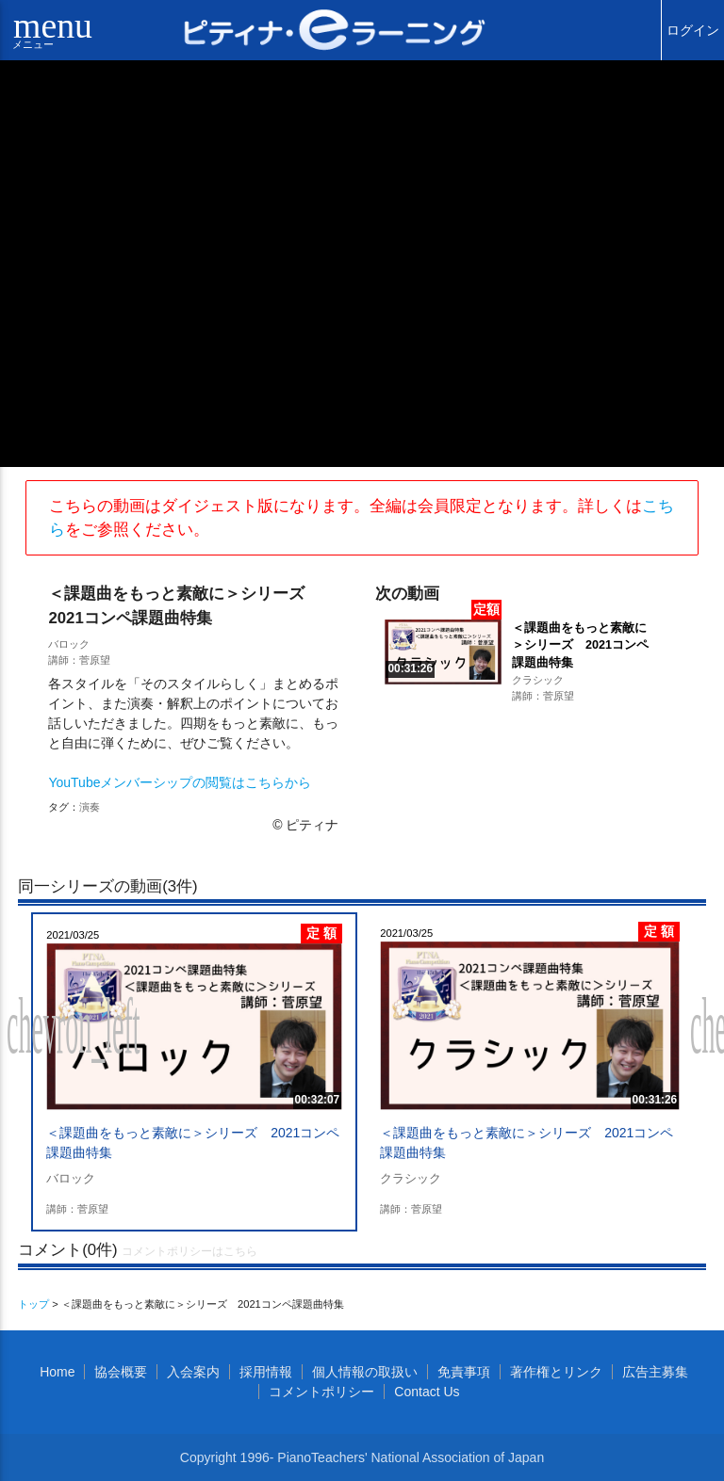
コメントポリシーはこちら (189, 1251)
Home (57, 1371)
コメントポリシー (321, 1391)
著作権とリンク (556, 1371)
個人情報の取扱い (365, 1371)
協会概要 (120, 1371)
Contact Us (426, 1391)
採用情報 (265, 1371)
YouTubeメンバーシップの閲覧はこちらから (179, 782)
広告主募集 (655, 1371)
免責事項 (463, 1371)
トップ (33, 1304)
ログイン (692, 30)
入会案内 (193, 1371)
